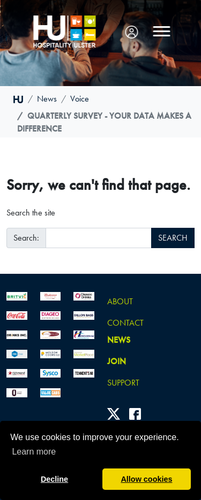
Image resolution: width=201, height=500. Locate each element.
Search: (26, 237)
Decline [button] (54, 479)
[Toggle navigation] (161, 31)
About (120, 301)
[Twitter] (113, 413)
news (47, 98)
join (116, 361)
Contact (125, 322)
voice (79, 98)
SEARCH (173, 237)
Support (123, 382)
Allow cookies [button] (146, 479)
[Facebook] (135, 413)
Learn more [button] (34, 451)
